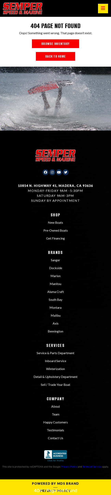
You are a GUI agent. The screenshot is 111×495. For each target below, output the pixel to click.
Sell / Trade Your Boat (55, 384)
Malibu (56, 315)
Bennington (55, 331)
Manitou (55, 284)
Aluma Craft (55, 291)
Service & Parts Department (55, 353)
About (55, 406)
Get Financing (55, 238)
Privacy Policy (69, 466)
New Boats (55, 222)
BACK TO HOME (55, 56)
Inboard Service (55, 361)
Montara (55, 307)
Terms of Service (92, 466)
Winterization (55, 369)
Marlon (55, 276)
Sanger (55, 260)
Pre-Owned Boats (55, 230)
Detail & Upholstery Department (55, 377)
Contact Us (55, 438)
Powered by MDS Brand (55, 483)
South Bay (55, 299)
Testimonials (55, 430)
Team (55, 414)
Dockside (55, 268)
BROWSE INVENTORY (55, 43)
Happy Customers (55, 422)
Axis (56, 323)
